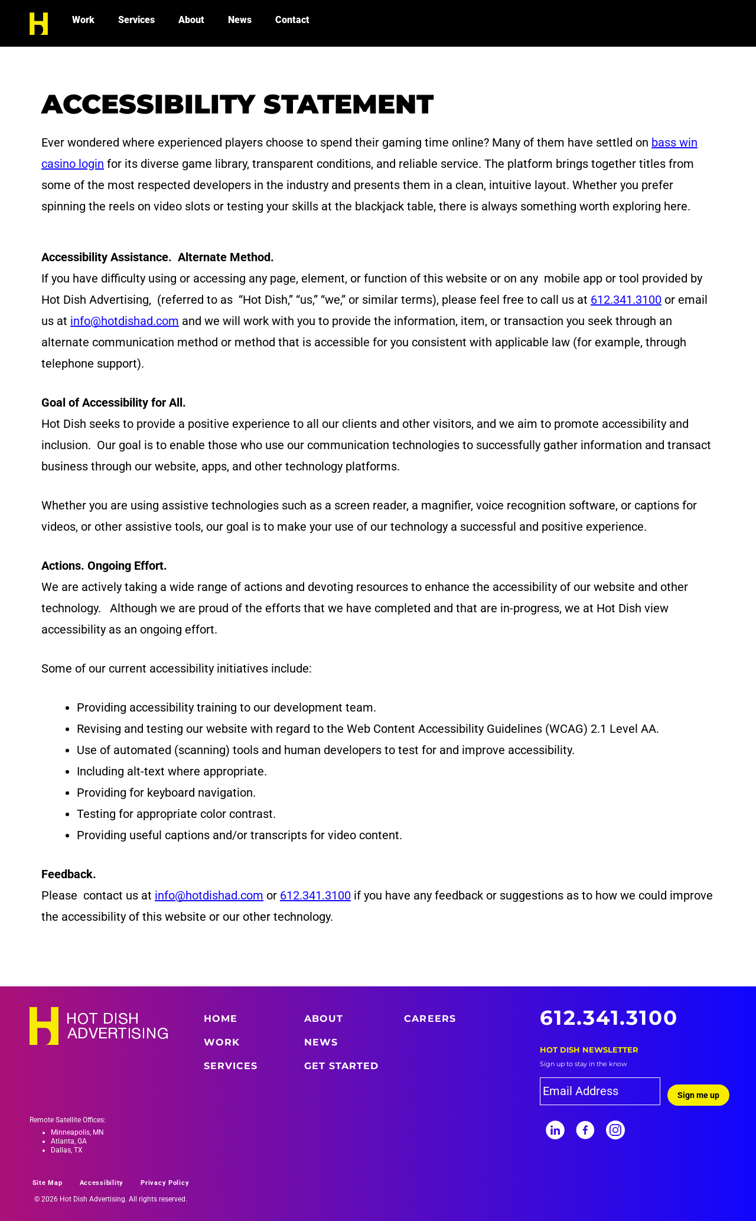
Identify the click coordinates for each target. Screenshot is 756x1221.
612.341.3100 (626, 300)
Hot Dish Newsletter (589, 1049)
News (240, 19)
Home (220, 1018)
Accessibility (102, 1183)
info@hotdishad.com (124, 321)
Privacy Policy (165, 1183)
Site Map (47, 1183)
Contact (292, 19)
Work (83, 19)
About (191, 19)
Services (136, 19)
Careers (430, 1018)
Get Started (341, 1065)
